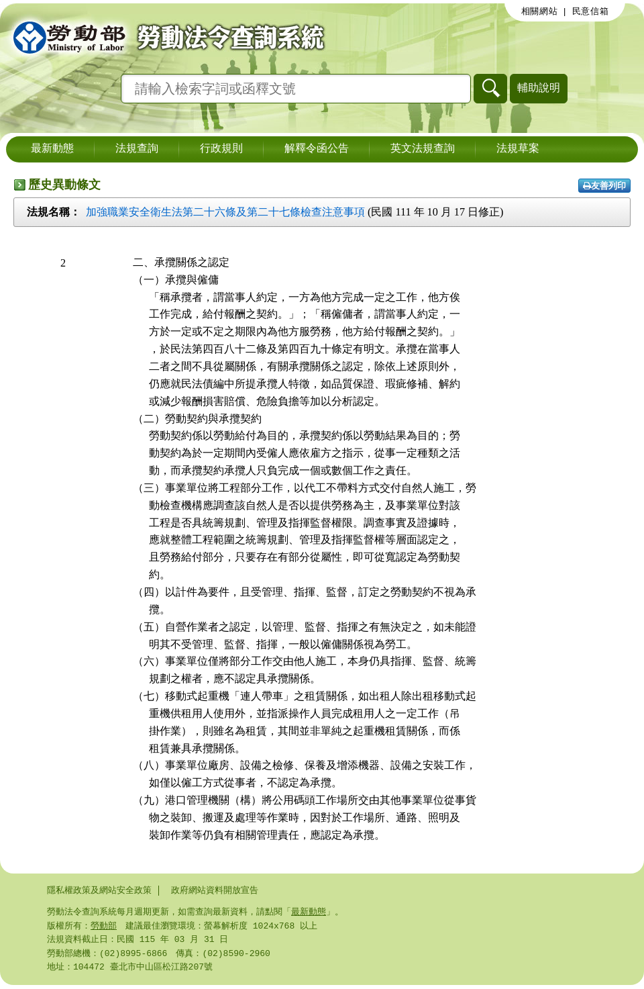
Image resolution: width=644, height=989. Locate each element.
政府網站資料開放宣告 (214, 890)
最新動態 (52, 149)
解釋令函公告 (316, 149)
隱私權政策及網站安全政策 (99, 890)
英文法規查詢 (422, 149)
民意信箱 (590, 11)
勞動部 (104, 927)
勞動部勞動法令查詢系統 (164, 37)
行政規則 (221, 149)
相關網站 (539, 11)
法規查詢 (136, 149)
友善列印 (604, 186)
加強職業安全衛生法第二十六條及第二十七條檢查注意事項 (225, 212)
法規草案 (517, 149)
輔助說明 (538, 87)
